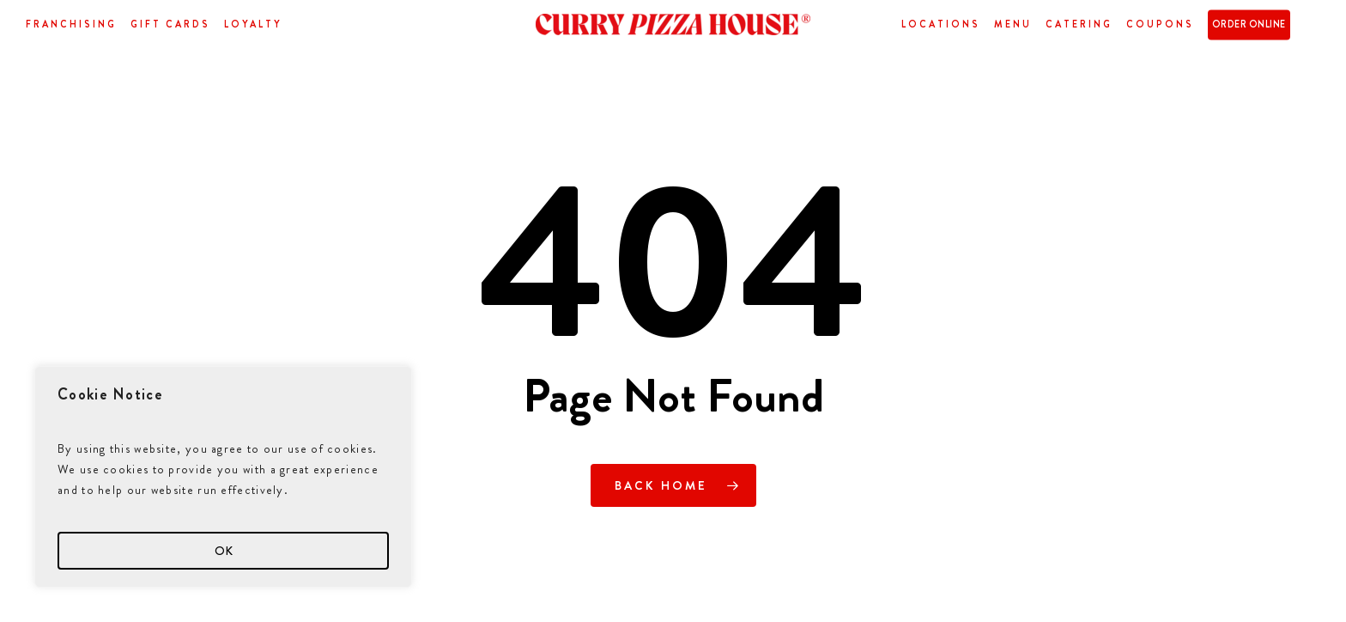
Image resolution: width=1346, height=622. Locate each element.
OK (224, 550)
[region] (223, 477)
